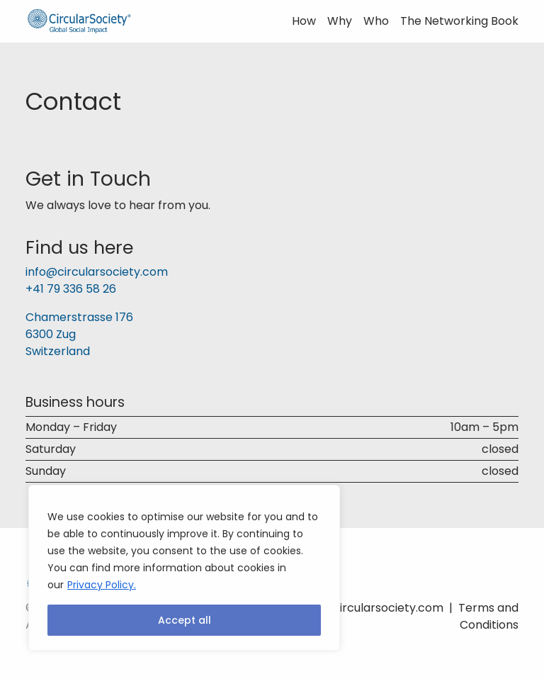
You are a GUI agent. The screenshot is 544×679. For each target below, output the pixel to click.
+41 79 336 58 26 (71, 289)
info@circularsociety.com (97, 272)
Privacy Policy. (101, 585)
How (304, 21)
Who (376, 21)
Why (339, 21)
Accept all (184, 620)
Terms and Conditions (488, 616)
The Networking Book (459, 21)
